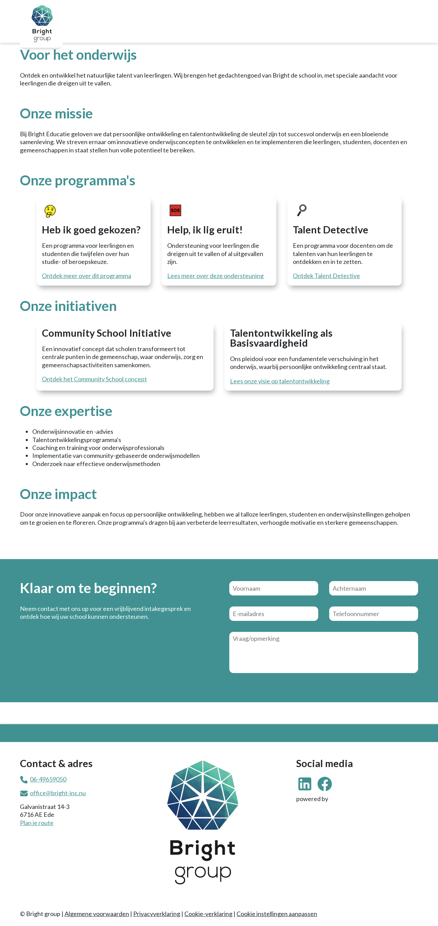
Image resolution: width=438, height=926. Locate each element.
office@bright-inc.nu (58, 793)
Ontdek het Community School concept (94, 379)
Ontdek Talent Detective (326, 275)
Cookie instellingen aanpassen (277, 913)
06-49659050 (48, 779)
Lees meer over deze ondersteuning (215, 275)
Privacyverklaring (156, 913)
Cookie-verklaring (208, 913)
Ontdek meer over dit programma (86, 275)
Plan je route (37, 822)
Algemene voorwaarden (97, 913)
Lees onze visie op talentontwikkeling (280, 381)
